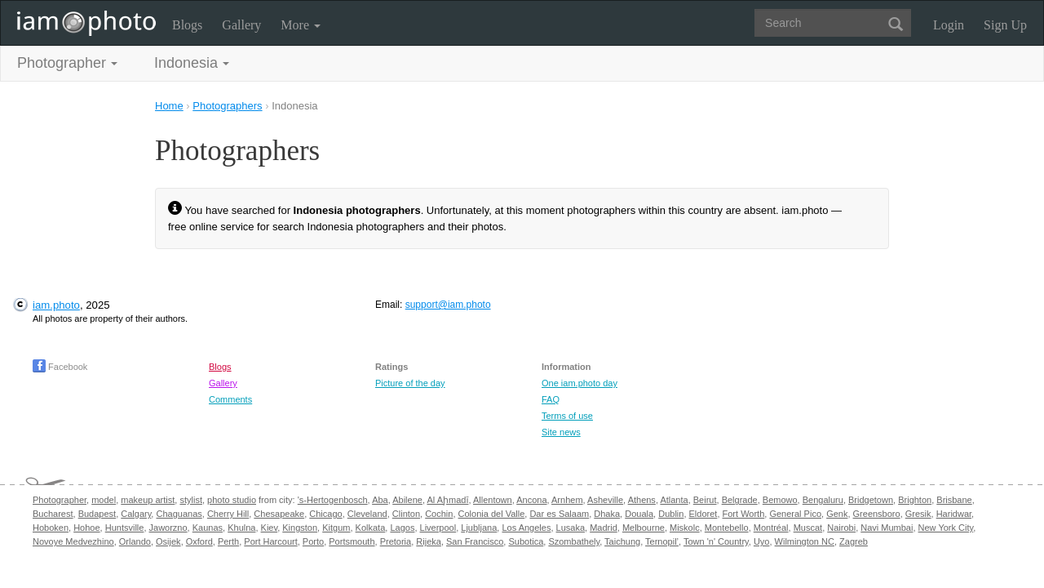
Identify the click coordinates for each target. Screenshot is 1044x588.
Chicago (325, 514)
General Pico (795, 514)
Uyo (762, 541)
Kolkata (371, 527)
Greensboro (876, 514)
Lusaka (570, 527)
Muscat (808, 527)
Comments (230, 399)
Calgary (136, 514)
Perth (228, 541)
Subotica (525, 541)
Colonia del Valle (491, 514)
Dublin (670, 514)
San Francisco (474, 541)
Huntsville (124, 527)
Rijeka (428, 541)
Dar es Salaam (559, 514)
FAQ (551, 399)
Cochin (439, 514)
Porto (313, 541)
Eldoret (703, 514)
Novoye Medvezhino (73, 541)
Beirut (705, 500)
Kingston (299, 527)
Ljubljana (479, 527)
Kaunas (207, 527)
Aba (380, 500)
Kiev (269, 527)
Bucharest (53, 514)
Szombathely (573, 541)
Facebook (60, 367)
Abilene (407, 500)
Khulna (241, 527)
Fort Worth (744, 514)
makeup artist (148, 500)
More (301, 25)
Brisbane (953, 500)
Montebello (727, 527)
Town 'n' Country (716, 541)
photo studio (231, 500)
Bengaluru (823, 500)
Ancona (531, 500)
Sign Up (1005, 25)
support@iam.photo (448, 304)
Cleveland (367, 514)
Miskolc (685, 527)
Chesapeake (279, 514)
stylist (190, 500)
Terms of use (567, 416)
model (103, 500)
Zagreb (853, 541)
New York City (946, 527)
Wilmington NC (804, 541)
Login (948, 25)
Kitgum (336, 527)
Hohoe (86, 527)
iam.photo (56, 305)
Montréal (771, 527)
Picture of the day (410, 383)
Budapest (97, 514)
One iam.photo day (579, 383)
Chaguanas (178, 514)
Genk (836, 514)
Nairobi (841, 527)
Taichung (622, 541)
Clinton (406, 514)
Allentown (492, 500)
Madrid (603, 527)
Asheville (605, 500)
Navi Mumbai (886, 527)
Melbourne (643, 527)
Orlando (135, 541)
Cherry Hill (228, 514)
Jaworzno (168, 527)
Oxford (199, 541)
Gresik (918, 514)
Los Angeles (526, 527)
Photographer (59, 500)
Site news (561, 432)
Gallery (241, 25)
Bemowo (780, 500)
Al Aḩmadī (447, 500)
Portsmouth (351, 541)
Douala (639, 514)
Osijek (168, 541)
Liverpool (438, 527)
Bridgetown (870, 500)
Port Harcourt (270, 541)
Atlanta (674, 500)
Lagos (402, 527)
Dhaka (607, 514)
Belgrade (740, 500)
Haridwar (953, 514)
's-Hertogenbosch (333, 500)
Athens (642, 500)
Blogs (187, 25)
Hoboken (51, 527)
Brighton (914, 500)
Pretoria (396, 541)
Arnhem (567, 500)
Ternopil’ (662, 541)
